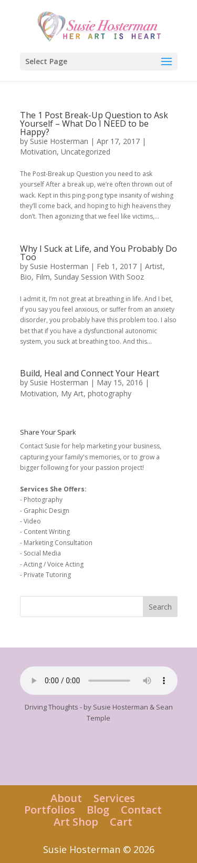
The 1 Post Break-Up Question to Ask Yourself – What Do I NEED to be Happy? (94, 123)
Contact (141, 810)
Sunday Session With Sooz (99, 277)
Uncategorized (85, 152)
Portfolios (49, 810)
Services (114, 798)
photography (109, 393)
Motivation (38, 152)
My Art (72, 393)
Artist (154, 266)
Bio (26, 277)
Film (43, 277)
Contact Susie (40, 445)
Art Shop (76, 822)
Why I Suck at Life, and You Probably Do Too (98, 253)
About (66, 798)
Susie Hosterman (59, 141)
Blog (98, 810)
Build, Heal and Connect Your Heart (89, 373)
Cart (121, 822)
